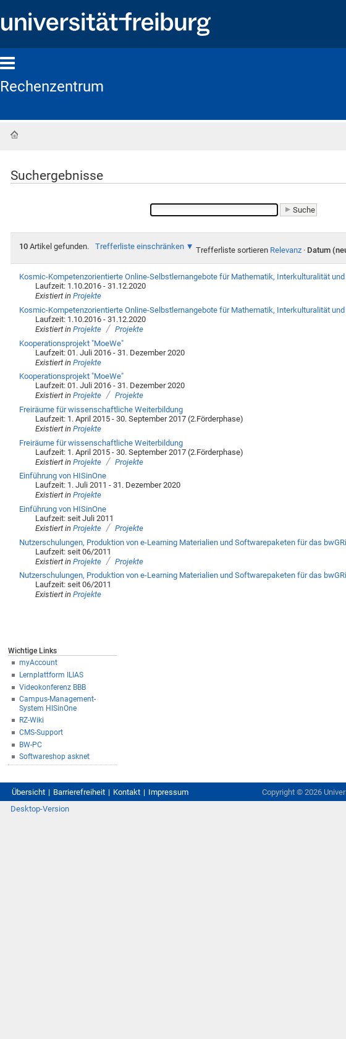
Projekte (87, 295)
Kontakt (126, 792)
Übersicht (28, 792)
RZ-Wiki (31, 720)
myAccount (38, 662)
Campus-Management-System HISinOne (57, 704)
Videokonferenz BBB (52, 687)
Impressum (168, 792)
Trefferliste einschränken (139, 246)
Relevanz (286, 250)
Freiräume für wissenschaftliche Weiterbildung (101, 409)
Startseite (14, 134)
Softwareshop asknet (54, 756)
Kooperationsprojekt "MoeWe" (71, 343)
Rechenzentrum (52, 86)
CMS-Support (41, 732)
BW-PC (30, 744)
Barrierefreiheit (79, 792)
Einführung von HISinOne (62, 475)
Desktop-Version (40, 808)
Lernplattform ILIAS (51, 675)
